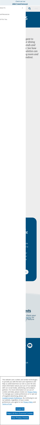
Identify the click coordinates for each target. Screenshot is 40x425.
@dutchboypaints (23, 317)
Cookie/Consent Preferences (12, 398)
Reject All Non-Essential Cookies (20, 413)
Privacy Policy (32, 392)
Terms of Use (7, 404)
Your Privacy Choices (20, 418)
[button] (36, 8)
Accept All (20, 409)
